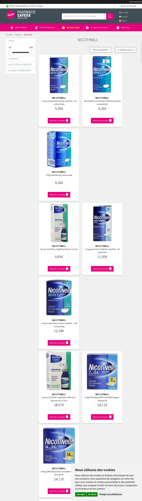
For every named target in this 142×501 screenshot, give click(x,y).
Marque (18, 35)
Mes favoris (78, 396)
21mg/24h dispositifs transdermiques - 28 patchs (54, 283)
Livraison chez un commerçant (120, 390)
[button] (100, 50)
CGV (41, 409)
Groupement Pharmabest (17, 387)
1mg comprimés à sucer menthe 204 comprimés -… (88, 283)
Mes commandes (80, 390)
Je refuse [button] (92, 494)
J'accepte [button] (81, 494)
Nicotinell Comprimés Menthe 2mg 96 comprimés (88, 93)
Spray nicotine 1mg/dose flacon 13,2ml (54, 156)
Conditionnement (20, 72)
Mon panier (78, 393)
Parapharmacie (44, 28)
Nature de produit (20, 66)
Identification (78, 383)
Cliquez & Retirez (20, 335)
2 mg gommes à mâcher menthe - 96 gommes (87, 156)
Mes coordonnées (81, 387)
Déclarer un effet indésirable (52, 406)
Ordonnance (45, 403)
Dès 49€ (54, 337)
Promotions (71, 28)
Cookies (43, 419)
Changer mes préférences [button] (110, 494)
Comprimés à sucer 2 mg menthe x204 (121, 283)
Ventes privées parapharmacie (53, 393)
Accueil (9, 35)
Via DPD (88, 335)
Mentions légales (47, 412)
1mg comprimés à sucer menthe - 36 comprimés (54, 93)
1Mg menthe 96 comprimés (121, 91)
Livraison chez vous (115, 387)
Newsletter (44, 399)
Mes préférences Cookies (51, 422)
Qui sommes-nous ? (15, 383)
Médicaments (19, 28)
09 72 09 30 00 (121, 335)
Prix (11, 42)
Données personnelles (50, 415)
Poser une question (14, 390)
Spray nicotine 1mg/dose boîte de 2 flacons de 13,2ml (54, 220)
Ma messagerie (79, 399)
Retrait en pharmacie (116, 383)
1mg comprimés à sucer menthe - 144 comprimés (121, 156)
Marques (123, 28)
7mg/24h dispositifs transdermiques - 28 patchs (88, 220)
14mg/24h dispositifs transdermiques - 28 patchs (121, 220)
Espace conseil (46, 396)
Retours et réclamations (16, 396)
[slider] (10, 53)
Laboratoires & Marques (50, 387)
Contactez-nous (13, 393)
